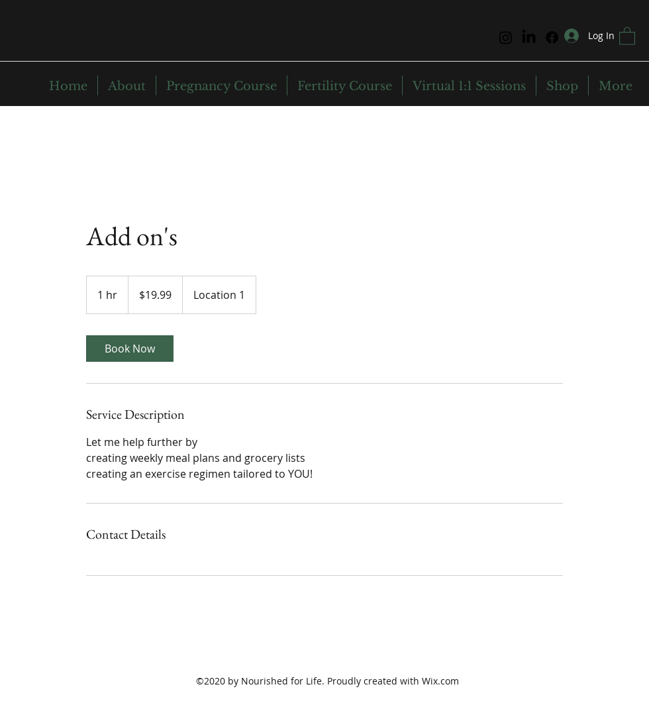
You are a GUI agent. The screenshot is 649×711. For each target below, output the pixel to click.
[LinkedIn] (529, 37)
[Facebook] (552, 37)
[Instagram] (505, 37)
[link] (130, 348)
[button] (627, 35)
